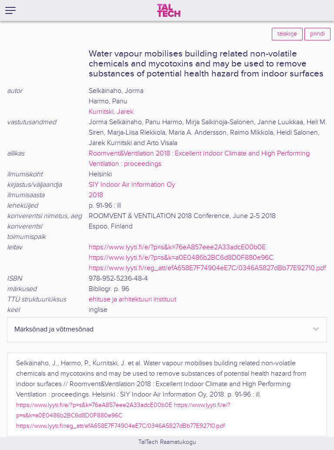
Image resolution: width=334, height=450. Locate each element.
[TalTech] (169, 10)
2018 (96, 195)
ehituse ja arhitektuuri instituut (132, 299)
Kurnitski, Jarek (111, 112)
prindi (317, 33)
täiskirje (287, 33)
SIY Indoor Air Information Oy (132, 185)
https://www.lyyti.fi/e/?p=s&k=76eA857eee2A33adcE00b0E (177, 247)
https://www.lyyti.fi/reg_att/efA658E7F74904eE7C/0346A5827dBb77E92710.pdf (207, 268)
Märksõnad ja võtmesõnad (54, 329)
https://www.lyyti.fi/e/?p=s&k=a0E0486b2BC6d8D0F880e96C (181, 258)
